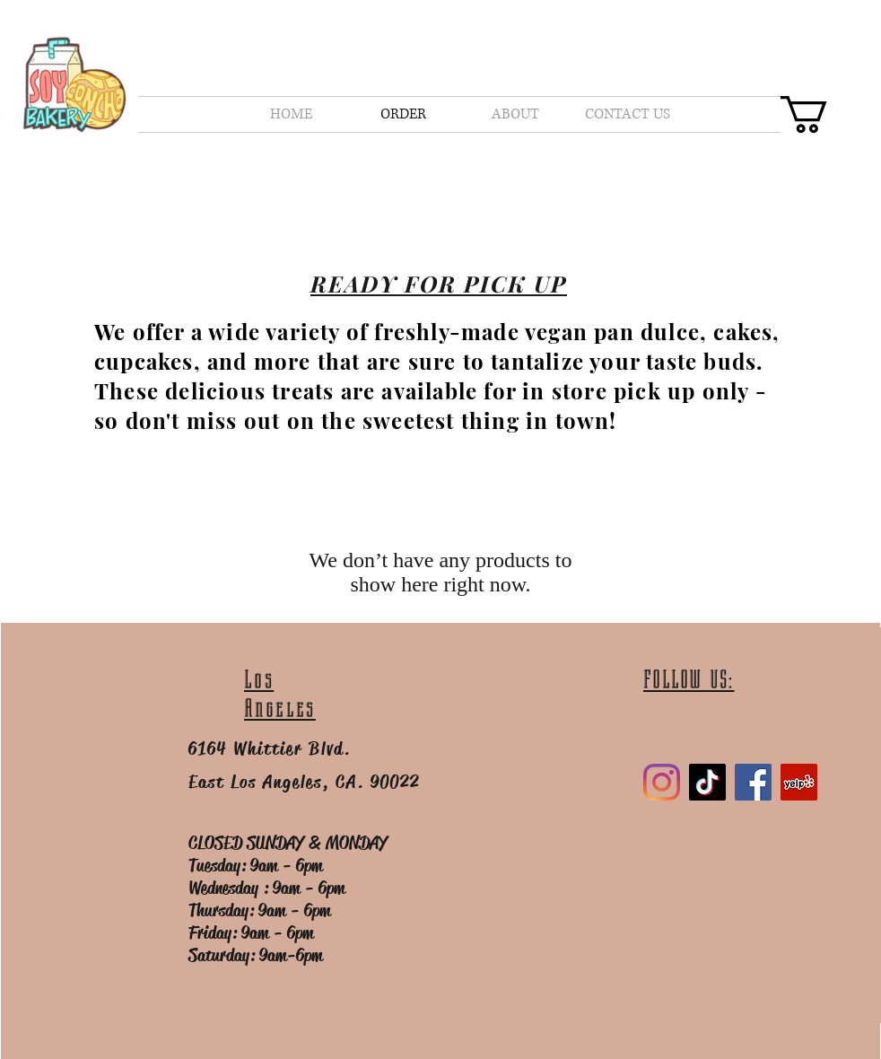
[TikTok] (707, 782)
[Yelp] (799, 782)
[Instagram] (661, 782)
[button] (826, 114)
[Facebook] (753, 782)
